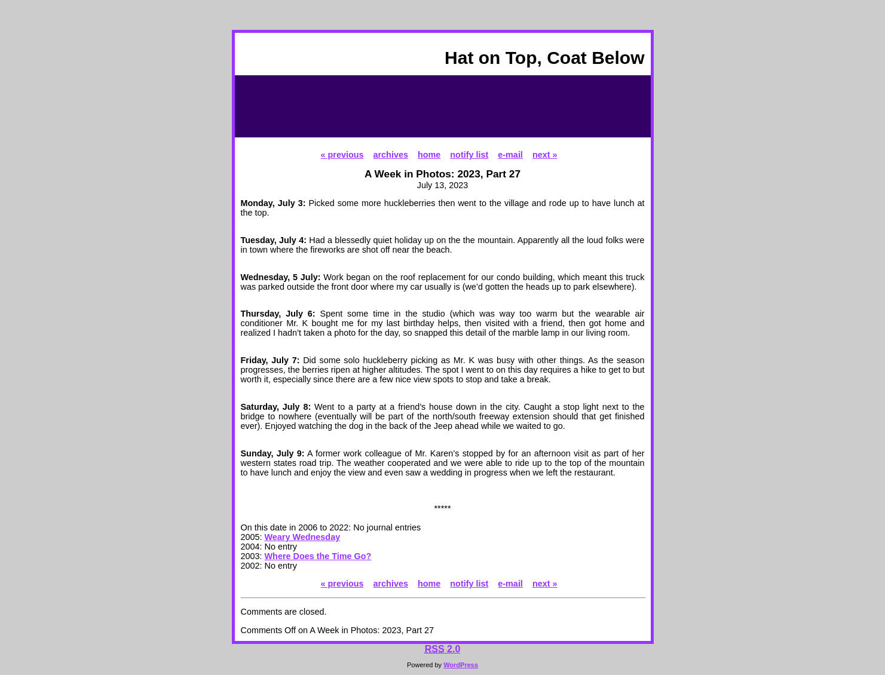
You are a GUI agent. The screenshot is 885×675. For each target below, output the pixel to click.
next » (545, 154)
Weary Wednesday (303, 537)
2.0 (443, 649)
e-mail (510, 154)
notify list (469, 154)
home (429, 154)
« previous (342, 154)
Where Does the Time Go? (318, 556)
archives (390, 154)
